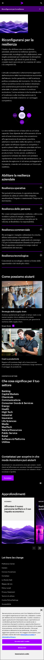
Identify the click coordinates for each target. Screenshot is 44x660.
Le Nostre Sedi (7, 580)
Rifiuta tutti (22, 647)
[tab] (22, 391)
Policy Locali (6, 588)
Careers (4, 568)
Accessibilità (6, 604)
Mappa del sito (7, 584)
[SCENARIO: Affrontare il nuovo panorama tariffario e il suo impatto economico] (18, 521)
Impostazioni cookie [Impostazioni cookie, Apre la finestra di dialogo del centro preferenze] (22, 654)
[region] (22, 633)
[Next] (39, 548)
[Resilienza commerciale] (41, 229)
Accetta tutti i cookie (22, 641)
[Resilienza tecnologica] (41, 255)
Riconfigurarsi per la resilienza (13, 9)
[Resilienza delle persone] (41, 208)
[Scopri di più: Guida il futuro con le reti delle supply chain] (8, 325)
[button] (8, 478)
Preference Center (8, 563)
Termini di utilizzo (8, 596)
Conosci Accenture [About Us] (9, 572)
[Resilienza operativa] (41, 187)
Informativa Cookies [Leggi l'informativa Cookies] (28, 634)
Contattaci (5, 576)
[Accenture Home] (22, 3)
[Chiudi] (41, 610)
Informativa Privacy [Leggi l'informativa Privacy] (9, 637)
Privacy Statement (8, 592)
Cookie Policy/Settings (10, 600)
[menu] (2, 3)
